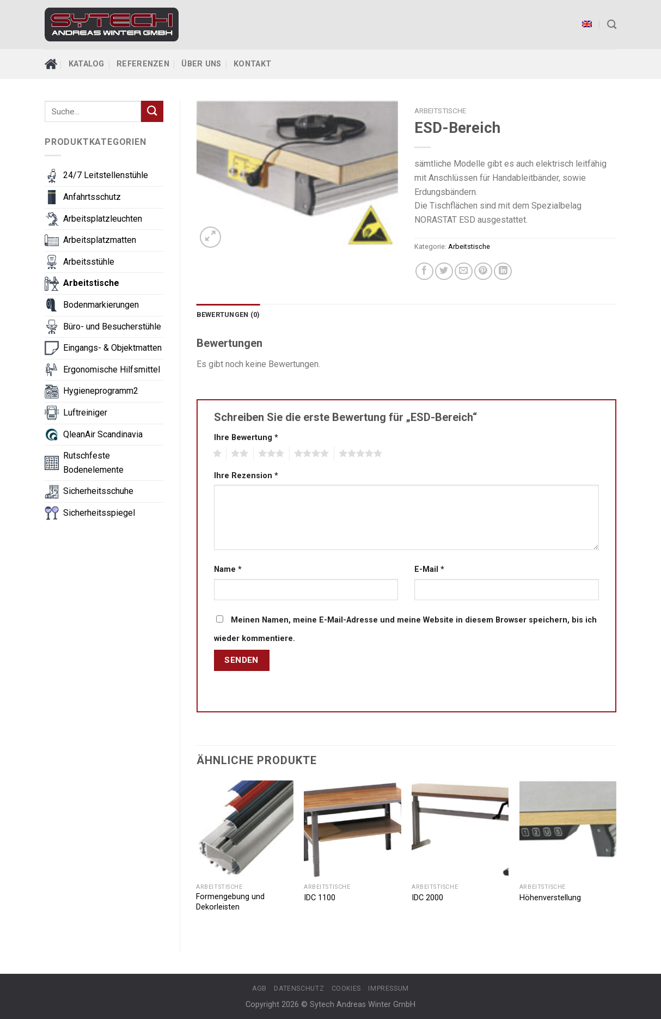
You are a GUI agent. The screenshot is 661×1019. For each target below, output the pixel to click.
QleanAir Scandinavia (103, 434)
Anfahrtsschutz (92, 197)
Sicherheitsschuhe (98, 491)
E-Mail (429, 569)
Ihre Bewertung (246, 437)
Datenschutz (299, 988)
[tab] (228, 315)
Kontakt (252, 64)
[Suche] (611, 25)
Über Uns (201, 64)
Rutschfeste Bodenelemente (93, 462)
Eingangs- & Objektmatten (112, 348)
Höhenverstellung (550, 897)
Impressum (388, 988)
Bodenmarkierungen (101, 305)
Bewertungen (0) (228, 314)
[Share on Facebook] (424, 271)
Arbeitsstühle (88, 262)
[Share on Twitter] (444, 271)
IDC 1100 (319, 897)
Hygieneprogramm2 (100, 391)
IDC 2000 (427, 897)
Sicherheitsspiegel (99, 513)
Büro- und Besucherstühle (112, 326)
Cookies (346, 988)
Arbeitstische (91, 283)
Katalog (87, 64)
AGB (259, 988)
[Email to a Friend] (464, 271)
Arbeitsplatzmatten (99, 240)
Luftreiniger (85, 412)
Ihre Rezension (246, 475)
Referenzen (143, 64)
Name (228, 569)
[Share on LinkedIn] (503, 271)
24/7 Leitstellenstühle (105, 175)
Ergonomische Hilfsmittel (111, 369)
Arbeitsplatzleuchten (102, 218)
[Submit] (152, 111)
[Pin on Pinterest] (483, 271)
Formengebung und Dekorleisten (230, 902)
